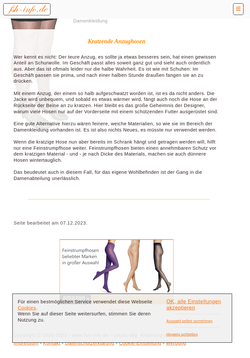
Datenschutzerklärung (89, 343)
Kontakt (52, 343)
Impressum (26, 343)
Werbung (176, 343)
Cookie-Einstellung (140, 343)
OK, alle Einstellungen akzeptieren (193, 304)
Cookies (27, 307)
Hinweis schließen (182, 334)
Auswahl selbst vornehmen (189, 321)
